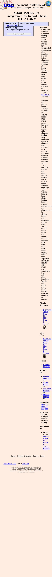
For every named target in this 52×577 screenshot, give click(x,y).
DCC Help (25, 464)
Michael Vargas (46, 396)
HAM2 (43, 407)
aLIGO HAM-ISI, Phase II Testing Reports (46, 442)
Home (13, 8)
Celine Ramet (46, 383)
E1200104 (45, 95)
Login (42, 8)
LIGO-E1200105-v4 (15, 26)
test (42, 409)
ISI (47, 405)
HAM (43, 405)
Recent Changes (24, 8)
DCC (5, 464)
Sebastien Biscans (47, 390)
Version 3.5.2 (11, 464)
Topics (35, 8)
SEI (46, 409)
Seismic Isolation (46, 366)
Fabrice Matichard (47, 377)
